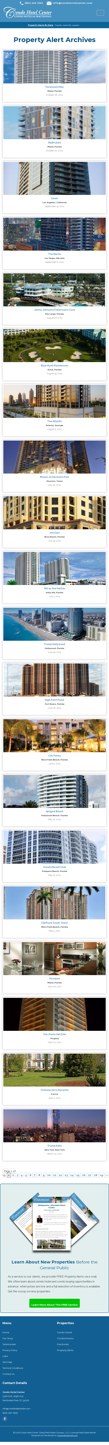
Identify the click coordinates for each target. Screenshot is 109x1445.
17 (89, 1175)
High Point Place (54, 700)
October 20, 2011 (54, 150)
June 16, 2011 (54, 708)
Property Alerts (65, 1350)
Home (5, 1332)
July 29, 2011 (54, 485)
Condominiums (65, 1338)
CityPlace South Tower (54, 923)
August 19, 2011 (54, 373)
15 (77, 1175)
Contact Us (8, 1374)
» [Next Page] (107, 1175)
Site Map (7, 1362)
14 (72, 1175)
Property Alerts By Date (40, 25)
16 (83, 1175)
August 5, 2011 (54, 429)
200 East (54, 532)
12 (60, 1175)
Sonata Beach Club (54, 867)
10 (49, 1175)
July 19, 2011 (54, 540)
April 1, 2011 (55, 1098)
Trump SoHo (54, 1145)
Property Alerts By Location (67, 25)
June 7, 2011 (55, 763)
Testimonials (9, 1344)
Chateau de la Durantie (55, 1090)
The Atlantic (54, 421)
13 (66, 1175)
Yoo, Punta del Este (54, 1034)
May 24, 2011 (54, 819)
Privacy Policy (9, 1350)
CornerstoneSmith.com (67, 1435)
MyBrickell (54, 142)
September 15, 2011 (54, 206)
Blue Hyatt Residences (54, 365)
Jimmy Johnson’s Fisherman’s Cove (54, 309)
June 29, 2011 (54, 652)
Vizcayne (54, 978)
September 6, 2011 (54, 262)
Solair (54, 198)
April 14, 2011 (54, 1042)
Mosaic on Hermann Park (54, 477)
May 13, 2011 (54, 875)
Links (5, 1356)
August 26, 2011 (55, 318)
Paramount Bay (54, 87)
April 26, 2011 (54, 986)
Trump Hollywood (54, 644)
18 (95, 1175)
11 (54, 1175)
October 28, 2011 (54, 95)
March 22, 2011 (54, 1154)
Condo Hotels (64, 1332)
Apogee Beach (54, 811)
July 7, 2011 (54, 596)
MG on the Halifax (54, 588)
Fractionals (63, 1344)
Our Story (7, 1338)
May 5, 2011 (54, 931)
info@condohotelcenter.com (72, 3)
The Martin (54, 254)
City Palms (54, 755)
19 (101, 1175)
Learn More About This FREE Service (55, 1304)
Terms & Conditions (12, 1368)
